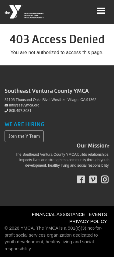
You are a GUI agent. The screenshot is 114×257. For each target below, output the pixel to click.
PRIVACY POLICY (88, 221)
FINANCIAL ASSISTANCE (58, 214)
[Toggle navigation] (101, 10)
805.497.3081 (18, 111)
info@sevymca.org (22, 105)
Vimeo (97, 179)
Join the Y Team (24, 136)
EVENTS (98, 214)
